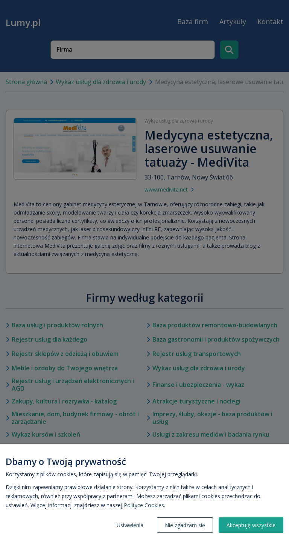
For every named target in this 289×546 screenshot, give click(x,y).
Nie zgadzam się (185, 525)
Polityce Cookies (144, 505)
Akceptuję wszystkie (251, 525)
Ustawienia (130, 525)
